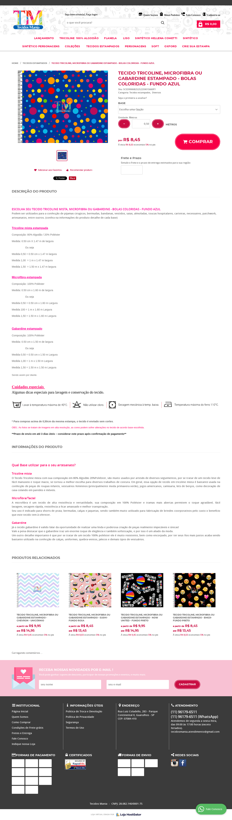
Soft (155, 46)
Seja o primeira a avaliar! (132, 98)
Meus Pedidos (172, 15)
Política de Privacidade (80, 716)
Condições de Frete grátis (27, 727)
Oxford (170, 46)
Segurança (72, 722)
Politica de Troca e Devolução (84, 711)
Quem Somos (150, 15)
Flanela (110, 38)
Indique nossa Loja (23, 744)
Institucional (28, 705)
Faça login (92, 14)
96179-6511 (182, 2)
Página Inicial (20, 711)
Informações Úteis (86, 705)
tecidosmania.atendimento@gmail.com (195, 731)
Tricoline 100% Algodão (79, 38)
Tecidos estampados (102, 46)
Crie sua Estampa (196, 46)
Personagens (135, 46)
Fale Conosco (193, 15)
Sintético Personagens (41, 46)
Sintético (190, 38)
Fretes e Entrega (22, 733)
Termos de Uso (75, 727)
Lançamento (44, 38)
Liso (126, 38)
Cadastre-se (213, 15)
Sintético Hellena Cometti (156, 38)
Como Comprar (21, 722)
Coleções (73, 46)
